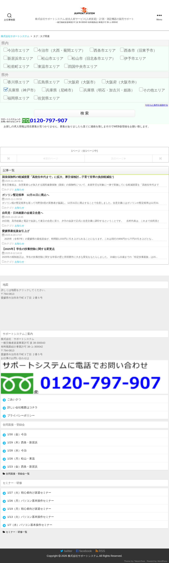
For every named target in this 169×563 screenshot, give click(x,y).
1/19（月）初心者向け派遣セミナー (29, 508)
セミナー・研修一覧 (15, 532)
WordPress (162, 561)
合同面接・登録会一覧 (16, 473)
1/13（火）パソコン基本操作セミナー (30, 516)
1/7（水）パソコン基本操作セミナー (29, 524)
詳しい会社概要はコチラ (22, 407)
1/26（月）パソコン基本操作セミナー (30, 500)
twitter (66, 551)
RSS (100, 551)
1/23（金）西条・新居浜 (22, 466)
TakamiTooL (139, 561)
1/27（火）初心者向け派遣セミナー (29, 492)
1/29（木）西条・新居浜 (22, 442)
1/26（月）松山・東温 (21, 458)
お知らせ (19, 189)
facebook (84, 551)
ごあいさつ (14, 399)
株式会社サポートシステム (83, 555)
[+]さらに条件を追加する (156, 105)
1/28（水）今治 (16, 450)
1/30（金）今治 (16, 434)
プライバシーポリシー (21, 415)
